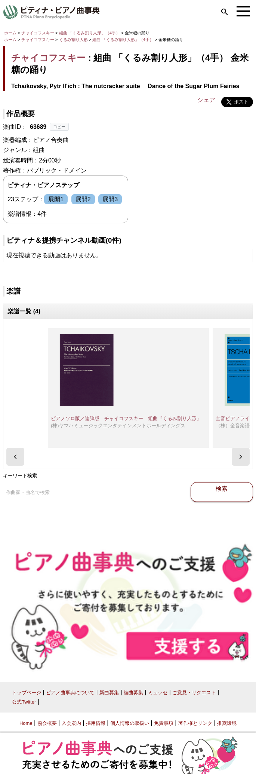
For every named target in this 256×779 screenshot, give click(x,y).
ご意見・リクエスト (194, 692)
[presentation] (15, 457)
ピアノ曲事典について (70, 692)
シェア (206, 100)
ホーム (10, 33)
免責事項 (163, 723)
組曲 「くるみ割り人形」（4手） (90, 33)
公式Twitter (24, 702)
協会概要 (47, 723)
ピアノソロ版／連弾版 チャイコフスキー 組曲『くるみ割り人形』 (126, 418)
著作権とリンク (195, 723)
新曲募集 (109, 692)
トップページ (26, 692)
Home (26, 723)
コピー (59, 126)
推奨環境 (227, 723)
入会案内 (71, 723)
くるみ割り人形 (74, 39)
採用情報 (95, 723)
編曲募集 (133, 692)
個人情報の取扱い (129, 723)
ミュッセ (157, 692)
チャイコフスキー (37, 33)
